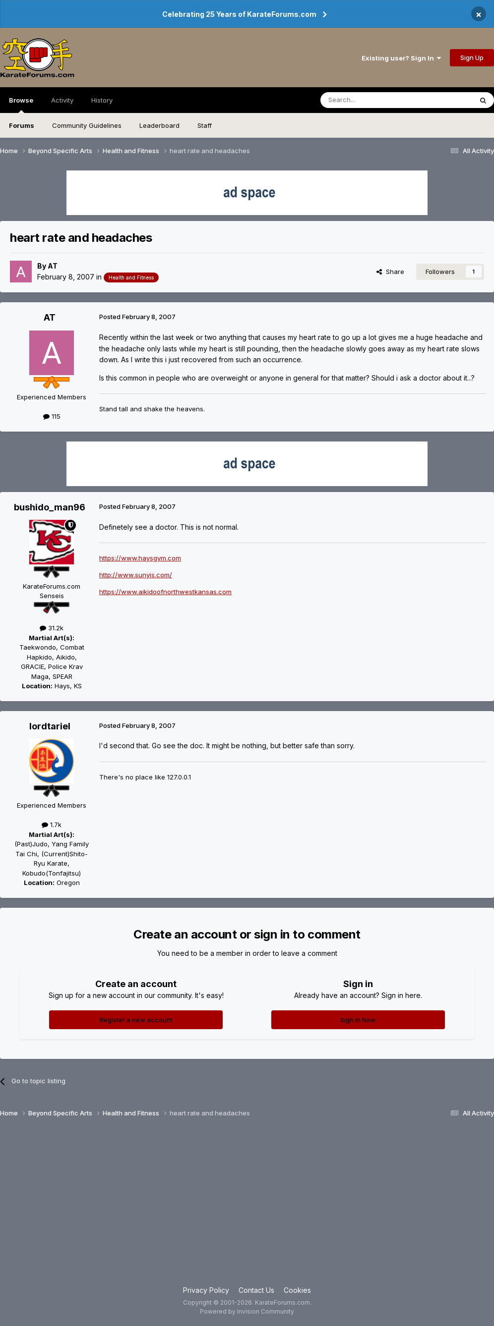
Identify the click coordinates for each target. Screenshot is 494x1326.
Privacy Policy (206, 1290)
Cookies (297, 1290)
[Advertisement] (247, 1205)
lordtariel (49, 726)
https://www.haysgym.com (140, 558)
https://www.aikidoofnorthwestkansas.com (165, 592)
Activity (62, 100)
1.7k (52, 825)
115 (52, 416)
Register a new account (136, 1020)
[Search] (371, 100)
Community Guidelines (87, 125)
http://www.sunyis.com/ (135, 575)
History (102, 100)
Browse (21, 104)
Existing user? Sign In (401, 58)
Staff (204, 125)
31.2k (51, 628)
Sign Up (472, 57)
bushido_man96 (49, 507)
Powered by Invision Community (247, 1311)
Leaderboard (159, 125)
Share (390, 272)
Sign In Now (358, 1020)
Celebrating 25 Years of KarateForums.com (239, 14)
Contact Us (256, 1290)
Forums (21, 125)
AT (53, 266)
